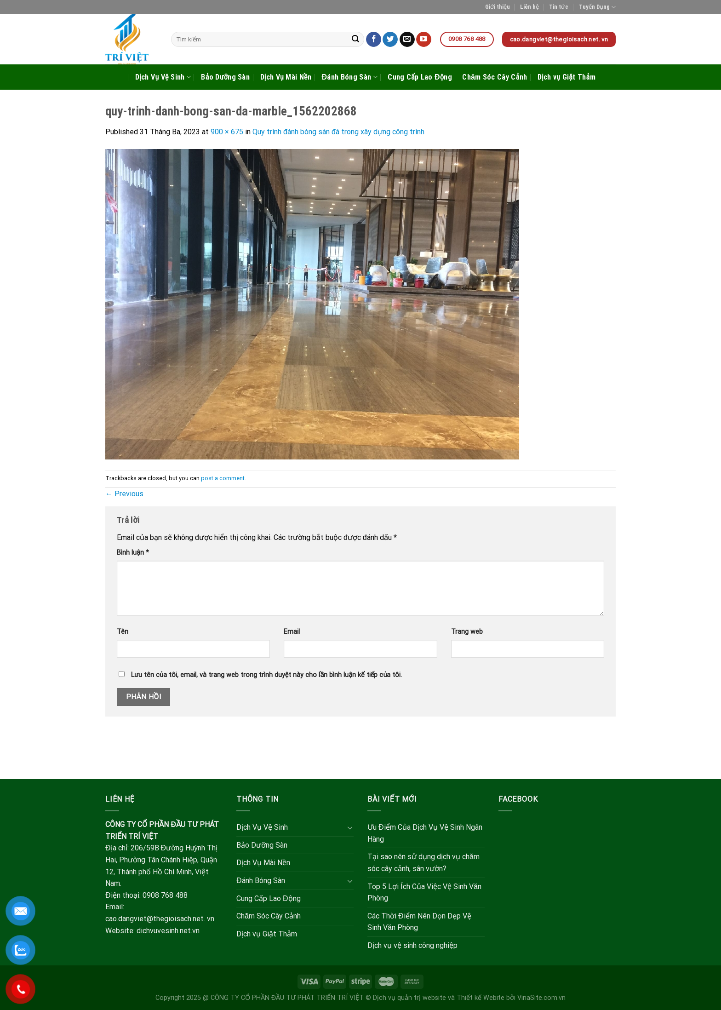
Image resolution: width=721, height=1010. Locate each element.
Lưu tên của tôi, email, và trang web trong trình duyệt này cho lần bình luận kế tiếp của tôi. (266, 675)
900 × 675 (227, 131)
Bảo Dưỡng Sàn (225, 77)
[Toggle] (350, 827)
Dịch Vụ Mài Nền (286, 77)
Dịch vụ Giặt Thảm (566, 77)
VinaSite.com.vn (541, 998)
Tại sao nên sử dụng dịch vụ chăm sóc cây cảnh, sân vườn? (423, 862)
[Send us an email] (407, 39)
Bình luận (133, 553)
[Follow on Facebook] (373, 39)
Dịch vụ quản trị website (409, 998)
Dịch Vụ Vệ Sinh (163, 77)
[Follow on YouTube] (423, 39)
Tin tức (558, 6)
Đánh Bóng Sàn (350, 77)
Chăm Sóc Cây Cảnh (494, 77)
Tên (122, 632)
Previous (124, 493)
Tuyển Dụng (597, 7)
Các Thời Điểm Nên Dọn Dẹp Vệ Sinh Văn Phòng (419, 922)
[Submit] (356, 39)
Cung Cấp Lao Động (420, 77)
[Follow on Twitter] (390, 39)
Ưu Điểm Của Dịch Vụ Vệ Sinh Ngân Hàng (424, 833)
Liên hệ (529, 6)
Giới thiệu (497, 6)
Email (292, 632)
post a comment (223, 478)
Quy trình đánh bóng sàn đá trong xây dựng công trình (338, 131)
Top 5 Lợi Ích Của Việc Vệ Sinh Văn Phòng (424, 892)
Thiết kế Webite (480, 998)
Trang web (467, 632)
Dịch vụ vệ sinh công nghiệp (412, 945)
